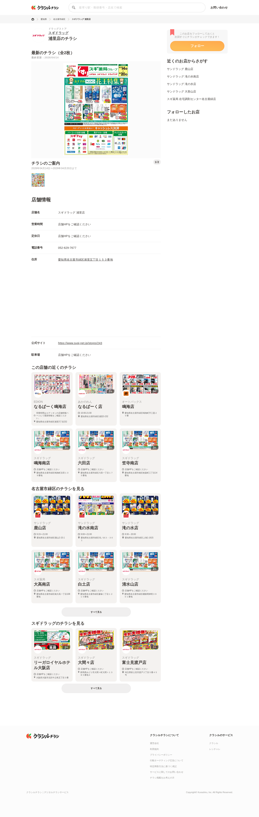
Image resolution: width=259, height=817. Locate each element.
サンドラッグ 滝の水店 (181, 84)
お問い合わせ (219, 7)
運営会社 (154, 743)
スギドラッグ (58, 33)
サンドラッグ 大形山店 (181, 91)
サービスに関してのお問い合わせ (166, 772)
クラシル (213, 743)
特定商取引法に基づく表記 (163, 766)
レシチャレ (214, 749)
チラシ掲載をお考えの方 (162, 777)
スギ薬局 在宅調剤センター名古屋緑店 (191, 99)
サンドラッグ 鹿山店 (180, 69)
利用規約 (154, 749)
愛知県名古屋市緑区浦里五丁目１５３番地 (85, 259)
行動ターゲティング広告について (166, 760)
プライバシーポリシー (161, 755)
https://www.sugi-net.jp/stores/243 (80, 343)
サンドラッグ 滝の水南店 (183, 76)
